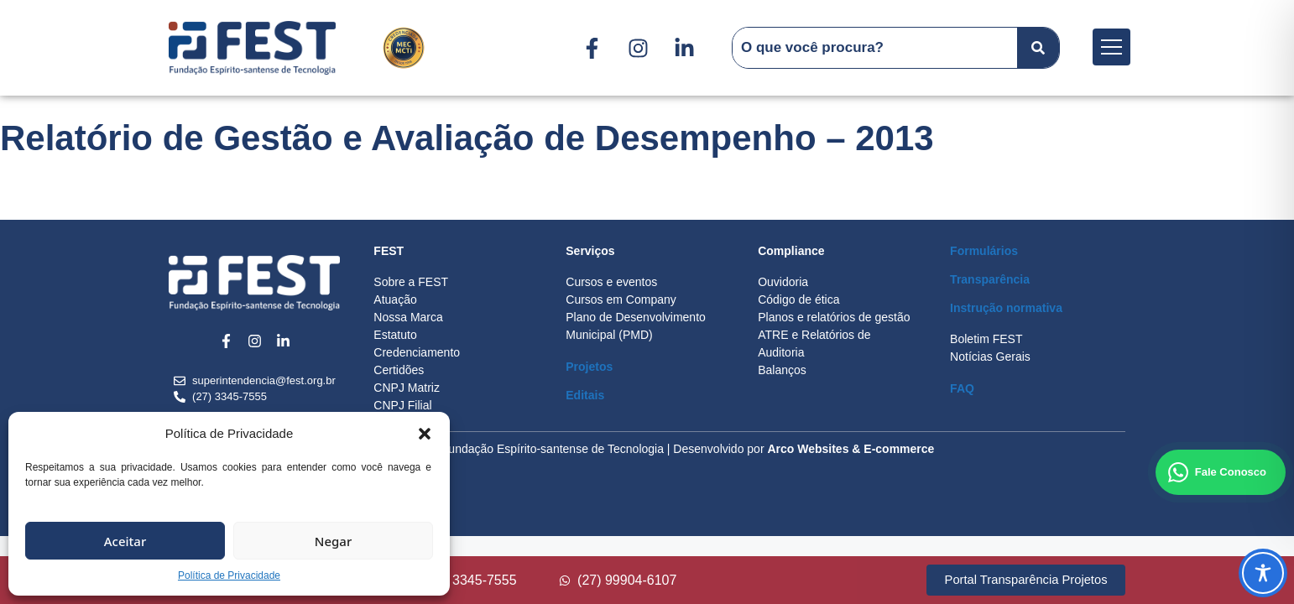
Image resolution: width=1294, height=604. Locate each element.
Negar (333, 541)
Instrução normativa (1006, 308)
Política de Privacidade (229, 575)
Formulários (984, 251)
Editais (585, 395)
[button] (424, 433)
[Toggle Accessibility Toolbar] (1263, 573)
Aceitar (125, 541)
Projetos (589, 366)
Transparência (990, 279)
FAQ (962, 388)
